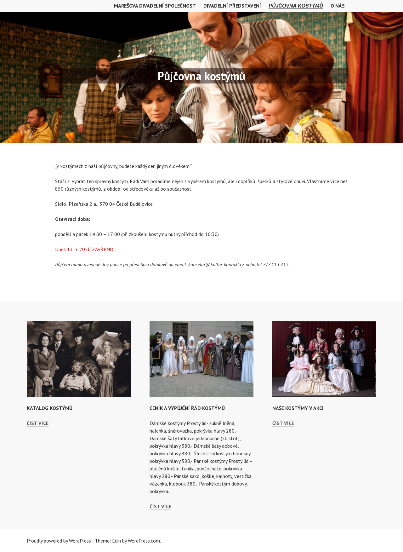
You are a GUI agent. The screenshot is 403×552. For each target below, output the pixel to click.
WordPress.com (144, 541)
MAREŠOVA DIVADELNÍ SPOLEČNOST (155, 6)
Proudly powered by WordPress (59, 541)
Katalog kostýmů (49, 408)
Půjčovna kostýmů (296, 6)
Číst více (37, 423)
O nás (338, 6)
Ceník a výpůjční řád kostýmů (187, 408)
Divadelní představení (232, 6)
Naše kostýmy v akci (297, 408)
